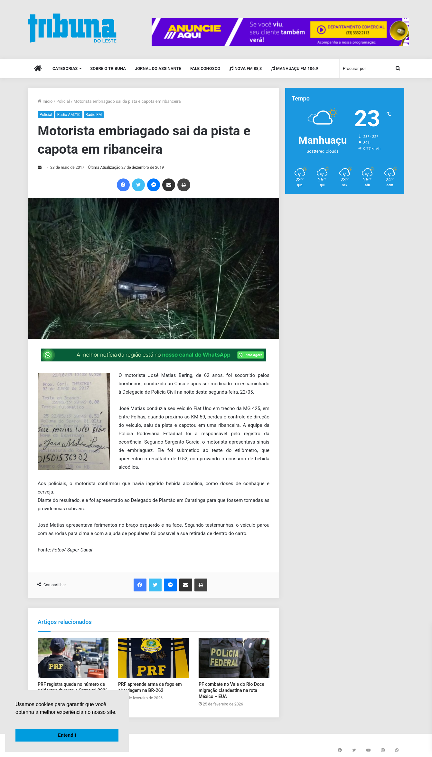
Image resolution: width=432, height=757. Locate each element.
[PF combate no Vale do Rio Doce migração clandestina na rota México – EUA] (234, 658)
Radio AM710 (68, 114)
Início (45, 101)
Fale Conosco (205, 68)
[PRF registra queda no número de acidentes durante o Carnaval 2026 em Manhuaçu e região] (73, 658)
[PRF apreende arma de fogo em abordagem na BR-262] (153, 658)
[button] (16, 720)
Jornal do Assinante (158, 68)
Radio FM (94, 114)
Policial (63, 101)
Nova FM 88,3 (245, 68)
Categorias (65, 68)
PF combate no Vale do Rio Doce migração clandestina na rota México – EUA (231, 690)
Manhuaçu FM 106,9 (294, 68)
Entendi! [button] (67, 735)
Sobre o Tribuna (108, 68)
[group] (280, 32)
